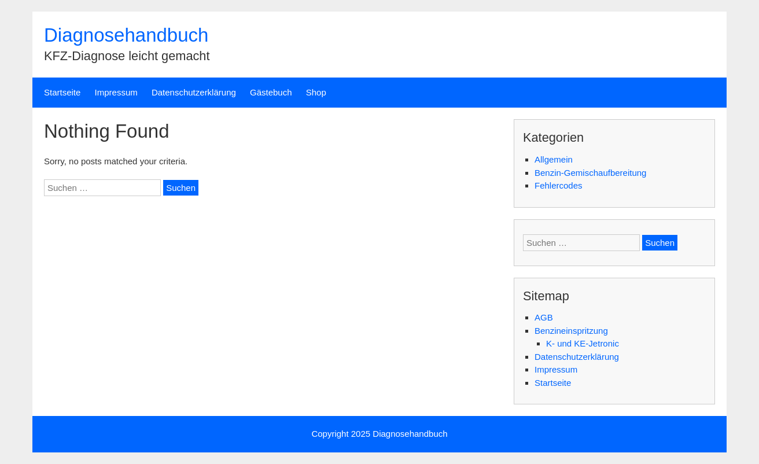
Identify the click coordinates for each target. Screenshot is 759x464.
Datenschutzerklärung (194, 92)
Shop (316, 92)
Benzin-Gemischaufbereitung (590, 173)
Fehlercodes (559, 185)
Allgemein (554, 159)
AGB (544, 317)
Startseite (62, 92)
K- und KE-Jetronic (582, 343)
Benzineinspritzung (571, 331)
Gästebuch (271, 92)
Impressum (116, 92)
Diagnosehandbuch (126, 35)
